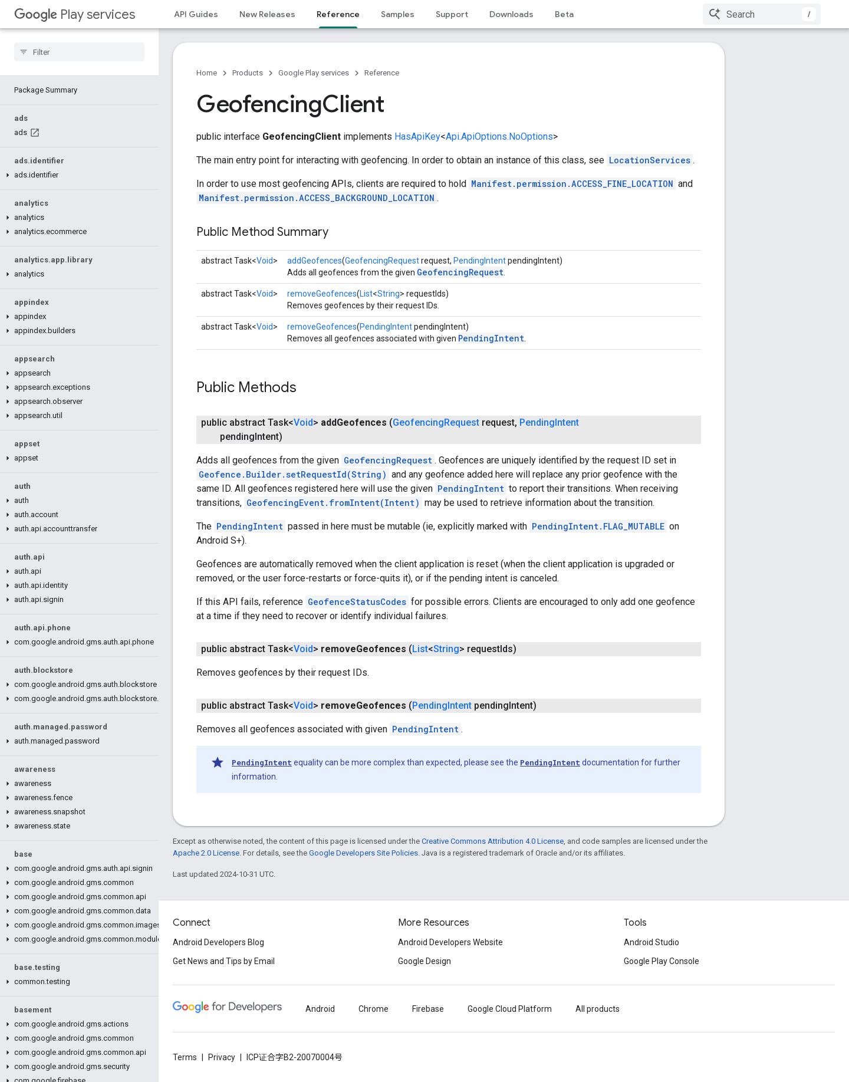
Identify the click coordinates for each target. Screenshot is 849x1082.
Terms (185, 1057)
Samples (397, 14)
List (366, 293)
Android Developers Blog (218, 942)
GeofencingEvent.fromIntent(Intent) (333, 502)
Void (264, 260)
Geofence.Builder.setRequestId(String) (293, 474)
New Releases (267, 14)
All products (597, 1009)
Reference (381, 72)
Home (206, 72)
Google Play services (313, 72)
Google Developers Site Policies (363, 853)
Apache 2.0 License (206, 853)
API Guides (196, 14)
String (388, 293)
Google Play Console (661, 961)
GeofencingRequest (382, 260)
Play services (74, 14)
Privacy (221, 1057)
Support (452, 14)
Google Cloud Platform (510, 1009)
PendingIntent (479, 260)
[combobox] (762, 14)
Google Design (424, 961)
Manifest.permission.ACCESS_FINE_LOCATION (572, 183)
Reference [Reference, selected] (338, 14)
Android (320, 1009)
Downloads (511, 14)
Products (247, 72)
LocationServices (649, 160)
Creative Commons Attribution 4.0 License (493, 841)
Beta (564, 14)
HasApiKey (417, 136)
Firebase (428, 1009)
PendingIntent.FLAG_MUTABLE (598, 526)
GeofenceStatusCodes (357, 601)
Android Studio (651, 942)
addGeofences (314, 260)
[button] (77, 147)
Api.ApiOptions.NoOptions (499, 136)
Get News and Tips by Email (224, 961)
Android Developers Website (450, 942)
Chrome (373, 1009)
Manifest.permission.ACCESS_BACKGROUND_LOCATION (317, 197)
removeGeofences (322, 293)
